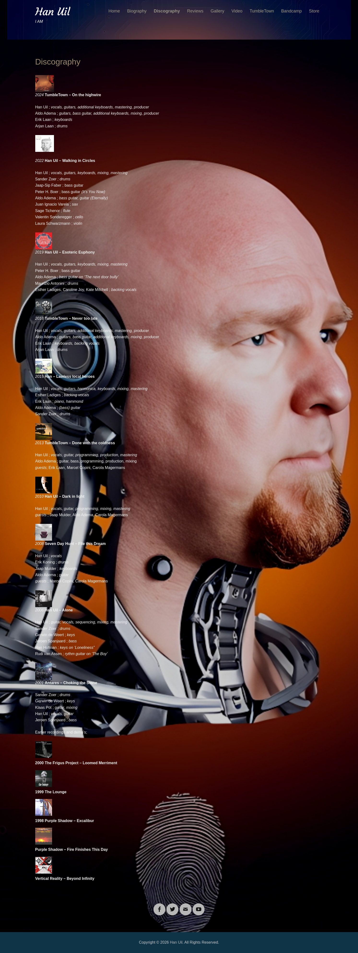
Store (314, 11)
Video (236, 11)
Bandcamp (291, 11)
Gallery (217, 11)
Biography (137, 11)
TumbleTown (262, 11)
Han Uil (52, 11)
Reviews (195, 11)
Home (114, 11)
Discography (167, 11)
